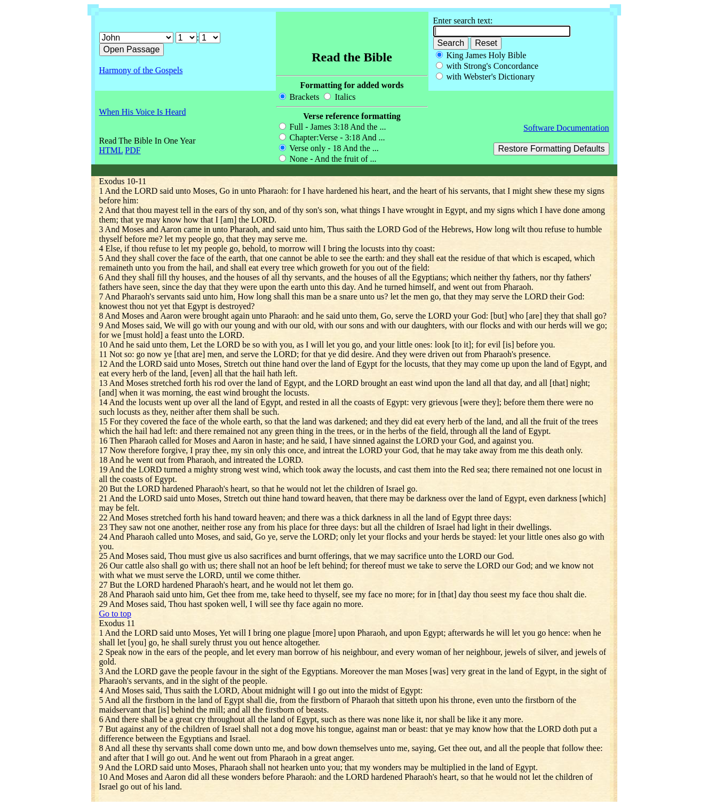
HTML (111, 150)
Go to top (115, 613)
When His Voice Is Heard (142, 111)
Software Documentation (566, 127)
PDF (132, 150)
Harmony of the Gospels (141, 70)
